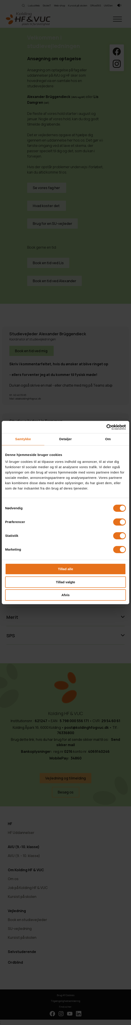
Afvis (65, 595)
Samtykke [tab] (23, 439)
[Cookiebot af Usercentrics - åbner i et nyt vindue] (106, 427)
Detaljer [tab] (65, 439)
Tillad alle (65, 569)
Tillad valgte (65, 582)
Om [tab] (108, 439)
